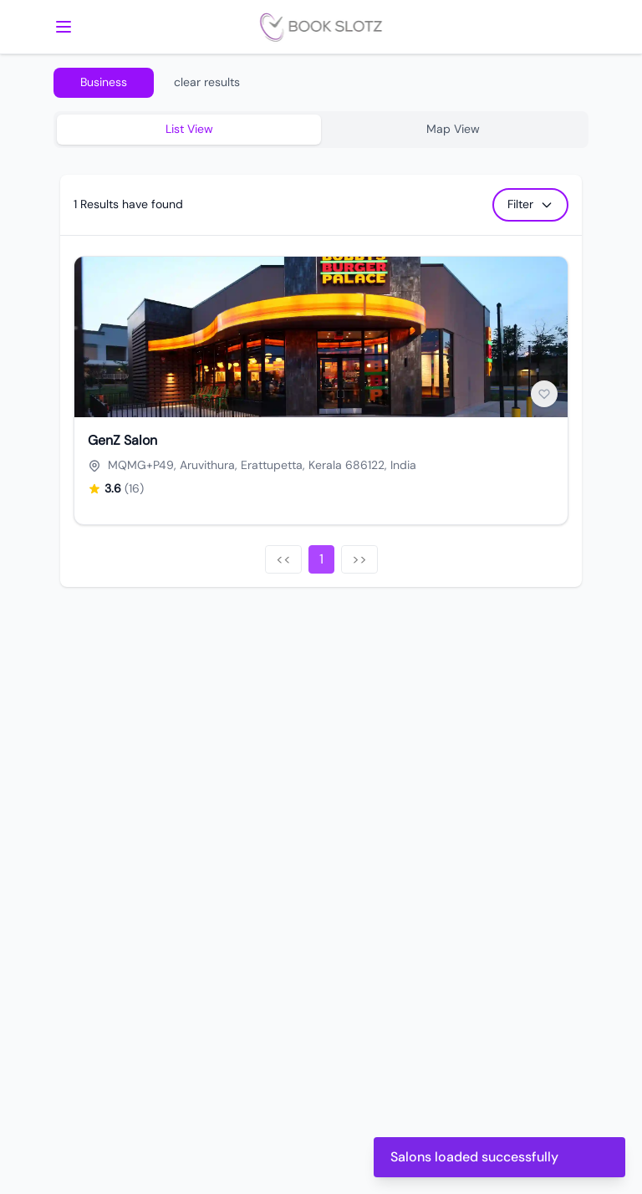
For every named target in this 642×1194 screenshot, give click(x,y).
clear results (207, 81)
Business (103, 81)
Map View (453, 128)
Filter (530, 204)
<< (283, 559)
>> (359, 559)
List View (189, 128)
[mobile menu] (64, 27)
